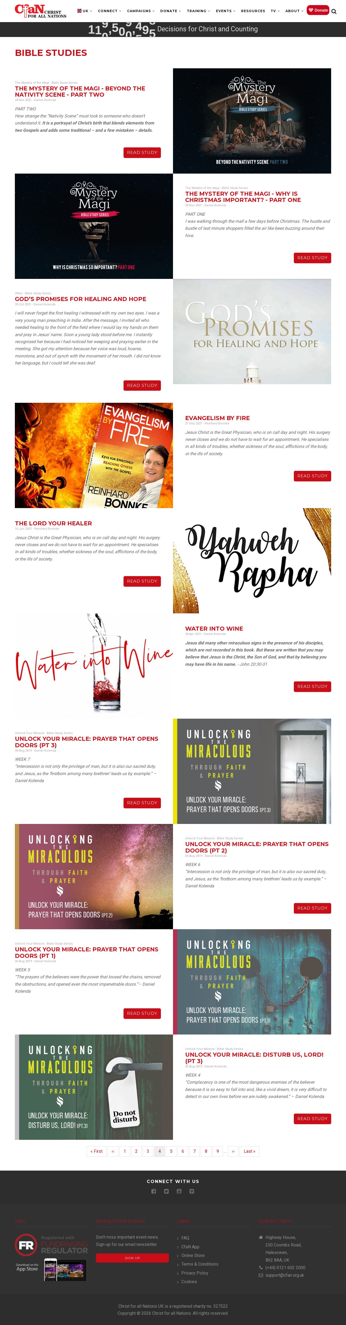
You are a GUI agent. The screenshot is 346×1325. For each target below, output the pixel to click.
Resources (253, 11)
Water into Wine (214, 628)
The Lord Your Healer (53, 523)
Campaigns (141, 11)
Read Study (142, 152)
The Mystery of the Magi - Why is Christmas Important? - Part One (243, 196)
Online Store (193, 1255)
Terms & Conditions (199, 1264)
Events (226, 11)
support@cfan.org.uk (281, 1275)
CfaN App (190, 1246)
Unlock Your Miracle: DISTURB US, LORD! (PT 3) (254, 1057)
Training (199, 11)
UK (87, 11)
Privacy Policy (194, 1273)
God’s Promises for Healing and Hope (80, 299)
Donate (170, 11)
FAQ (185, 1238)
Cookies (189, 1281)
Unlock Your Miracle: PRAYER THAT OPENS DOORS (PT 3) (86, 741)
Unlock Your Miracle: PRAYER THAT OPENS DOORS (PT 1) (86, 952)
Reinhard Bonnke (217, 423)
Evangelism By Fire (217, 418)
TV (275, 11)
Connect (110, 11)
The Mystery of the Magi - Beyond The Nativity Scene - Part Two (80, 91)
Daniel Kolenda (45, 100)
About (294, 11)
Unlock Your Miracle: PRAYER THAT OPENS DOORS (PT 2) (257, 847)
